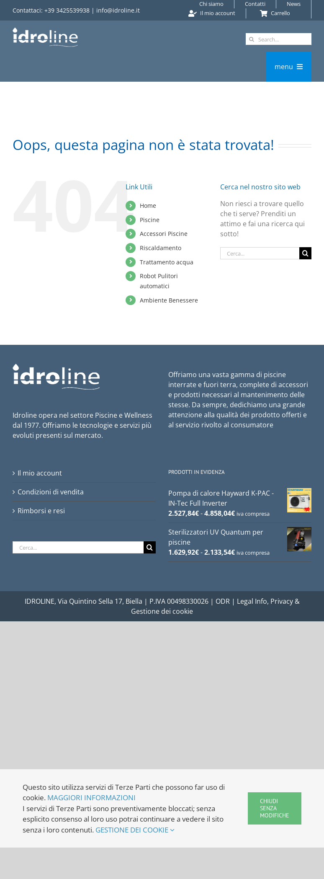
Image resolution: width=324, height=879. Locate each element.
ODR (223, 601)
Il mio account (40, 473)
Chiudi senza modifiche (274, 808)
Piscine (149, 220)
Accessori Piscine (164, 234)
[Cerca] (252, 39)
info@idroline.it (118, 10)
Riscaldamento (160, 248)
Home (148, 205)
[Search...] (278, 39)
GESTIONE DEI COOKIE (135, 830)
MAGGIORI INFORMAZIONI (91, 797)
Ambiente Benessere (169, 300)
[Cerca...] (259, 253)
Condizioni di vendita (51, 491)
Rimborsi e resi (41, 510)
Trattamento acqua (166, 262)
